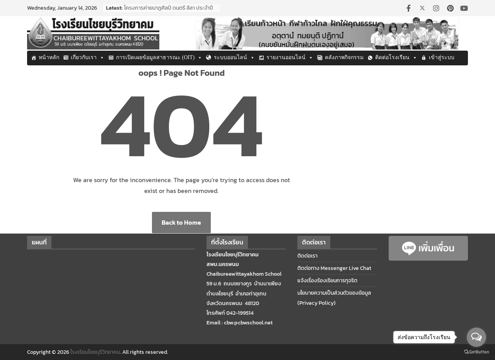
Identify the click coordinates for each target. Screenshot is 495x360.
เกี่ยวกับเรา (87, 57)
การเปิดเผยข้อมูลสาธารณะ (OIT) (159, 57)
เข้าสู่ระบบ (441, 57)
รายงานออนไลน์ (289, 57)
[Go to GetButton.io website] (476, 352)
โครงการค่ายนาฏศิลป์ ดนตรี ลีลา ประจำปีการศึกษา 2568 (168, 12)
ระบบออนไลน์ (234, 57)
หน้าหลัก (49, 57)
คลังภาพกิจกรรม (344, 57)
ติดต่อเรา (307, 256)
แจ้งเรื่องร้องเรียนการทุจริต (327, 280)
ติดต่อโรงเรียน (396, 57)
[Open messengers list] (476, 337)
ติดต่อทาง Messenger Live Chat (334, 268)
